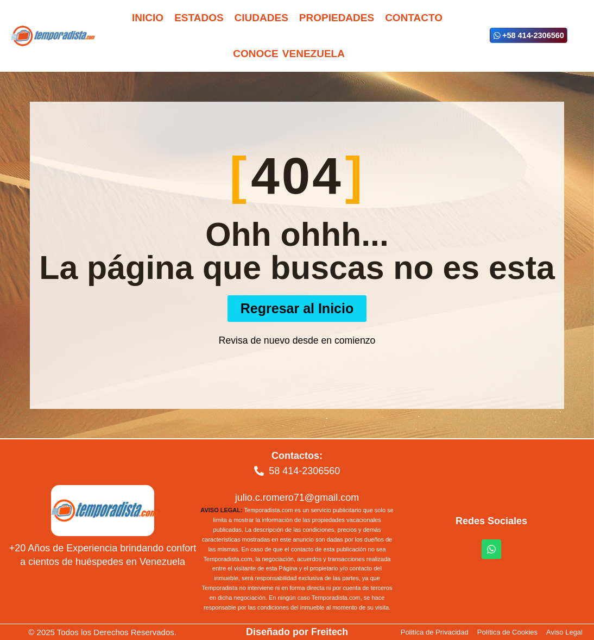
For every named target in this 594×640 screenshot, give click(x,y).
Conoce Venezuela (289, 53)
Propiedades (336, 17)
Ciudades (261, 17)
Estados (198, 17)
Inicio (147, 17)
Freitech (330, 631)
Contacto (414, 17)
